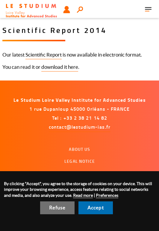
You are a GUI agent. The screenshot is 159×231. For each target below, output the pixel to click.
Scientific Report (43, 54)
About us (79, 149)
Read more (83, 195)
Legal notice (79, 161)
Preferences (107, 195)
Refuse (57, 207)
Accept (95, 207)
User (66, 9)
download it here (59, 67)
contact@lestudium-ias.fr (79, 126)
